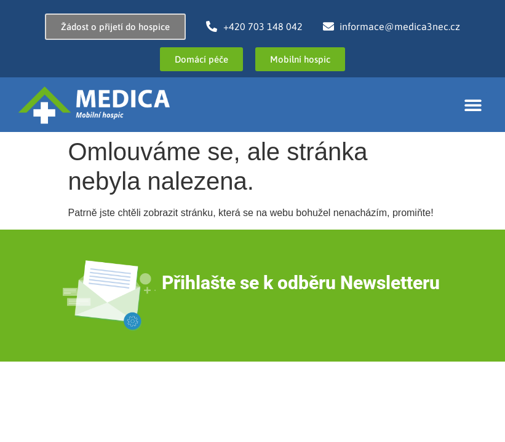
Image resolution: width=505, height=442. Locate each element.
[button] (473, 104)
